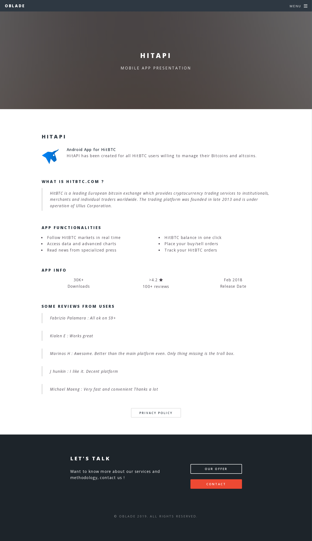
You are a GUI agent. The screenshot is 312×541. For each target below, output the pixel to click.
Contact (216, 484)
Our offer (216, 469)
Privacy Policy (156, 413)
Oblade (15, 5)
